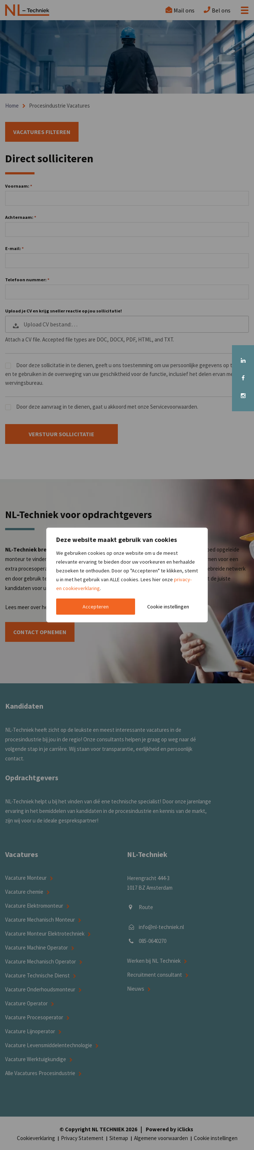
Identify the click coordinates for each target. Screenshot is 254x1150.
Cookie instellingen (168, 606)
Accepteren (96, 606)
